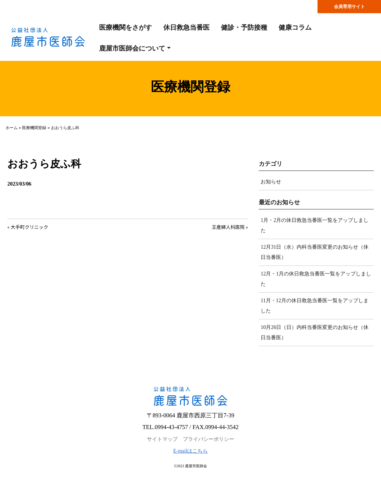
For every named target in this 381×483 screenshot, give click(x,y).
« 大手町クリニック (27, 226)
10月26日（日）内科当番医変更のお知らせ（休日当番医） (315, 332)
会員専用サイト (349, 6)
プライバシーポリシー (208, 439)
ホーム (12, 127)
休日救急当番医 (186, 27)
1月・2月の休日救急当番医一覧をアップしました (315, 225)
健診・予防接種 (244, 27)
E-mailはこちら (190, 451)
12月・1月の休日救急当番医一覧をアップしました (316, 279)
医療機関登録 (34, 127)
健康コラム (295, 27)
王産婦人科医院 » (230, 226)
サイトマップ (162, 439)
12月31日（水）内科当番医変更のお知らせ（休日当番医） (315, 252)
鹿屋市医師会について (132, 48)
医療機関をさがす (125, 27)
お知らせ (271, 181)
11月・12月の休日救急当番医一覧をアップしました (314, 306)
